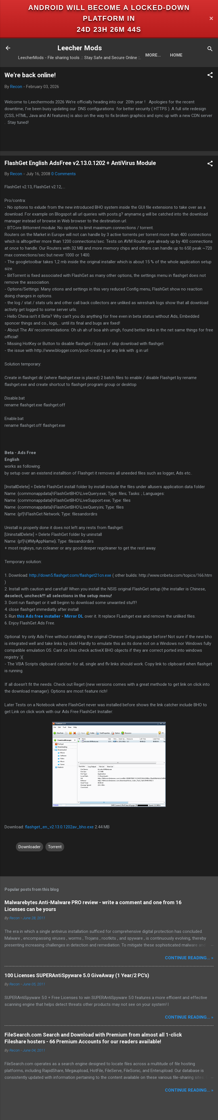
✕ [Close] (211, 19)
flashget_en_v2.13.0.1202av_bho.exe (59, 826)
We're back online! (30, 75)
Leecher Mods (79, 48)
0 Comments (63, 173)
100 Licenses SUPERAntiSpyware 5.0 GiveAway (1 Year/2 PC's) (77, 975)
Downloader (29, 846)
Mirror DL (73, 616)
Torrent (55, 846)
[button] (210, 76)
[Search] (210, 49)
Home (151, 55)
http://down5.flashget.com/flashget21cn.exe (70, 575)
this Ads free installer (38, 616)
